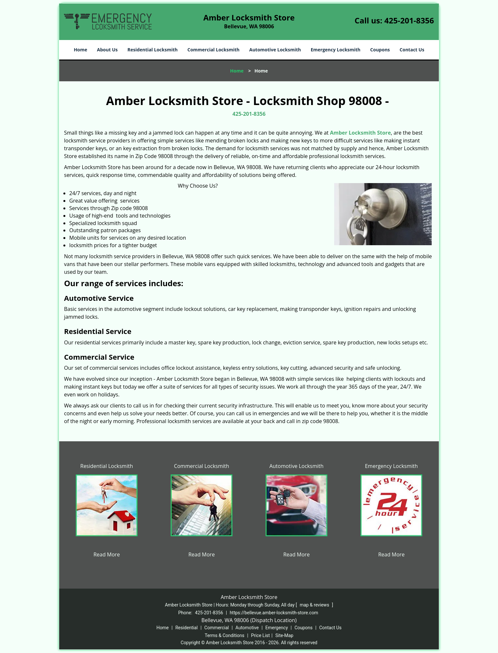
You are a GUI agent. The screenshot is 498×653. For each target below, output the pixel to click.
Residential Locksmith (152, 50)
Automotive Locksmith (275, 50)
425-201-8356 (409, 20)
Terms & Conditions (224, 635)
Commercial (216, 627)
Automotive (247, 627)
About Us (107, 50)
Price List (260, 635)
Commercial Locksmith (213, 50)
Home (80, 50)
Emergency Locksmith (335, 50)
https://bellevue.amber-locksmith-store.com (274, 612)
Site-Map (284, 635)
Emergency (276, 627)
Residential (186, 627)
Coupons (380, 50)
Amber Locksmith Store (360, 132)
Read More (106, 554)
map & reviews (315, 604)
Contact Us (412, 50)
